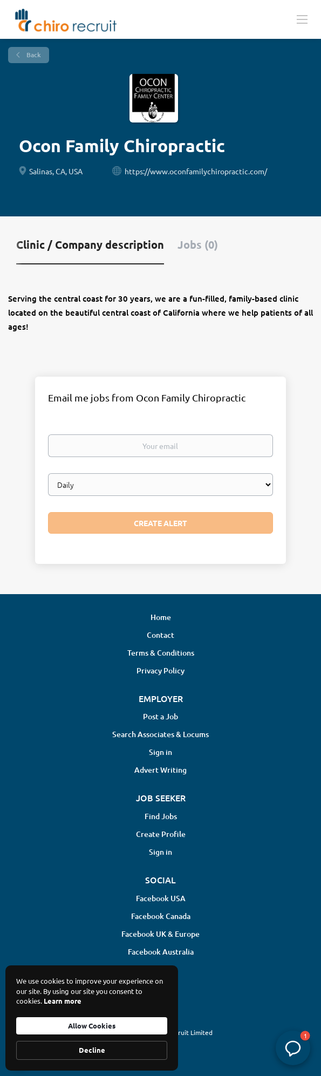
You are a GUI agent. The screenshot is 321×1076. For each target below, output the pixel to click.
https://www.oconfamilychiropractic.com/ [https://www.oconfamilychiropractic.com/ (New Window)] (196, 171)
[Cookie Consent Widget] (91, 1018)
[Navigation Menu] (302, 19)
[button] (293, 1048)
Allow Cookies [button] (91, 1025)
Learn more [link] (62, 1000)
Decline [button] (92, 1049)
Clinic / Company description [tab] (90, 244)
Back (33, 54)
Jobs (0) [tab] (197, 244)
